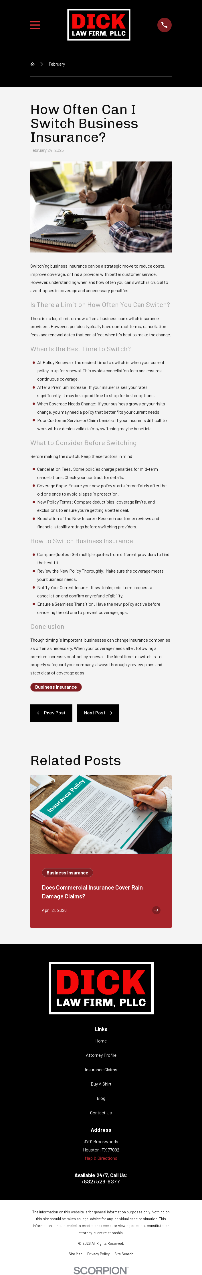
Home (101, 1040)
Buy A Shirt (101, 1083)
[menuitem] (75, 1253)
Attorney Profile (101, 1055)
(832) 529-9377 (101, 1181)
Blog (101, 1098)
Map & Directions (101, 1158)
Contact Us (101, 1112)
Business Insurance (56, 687)
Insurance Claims (101, 1069)
